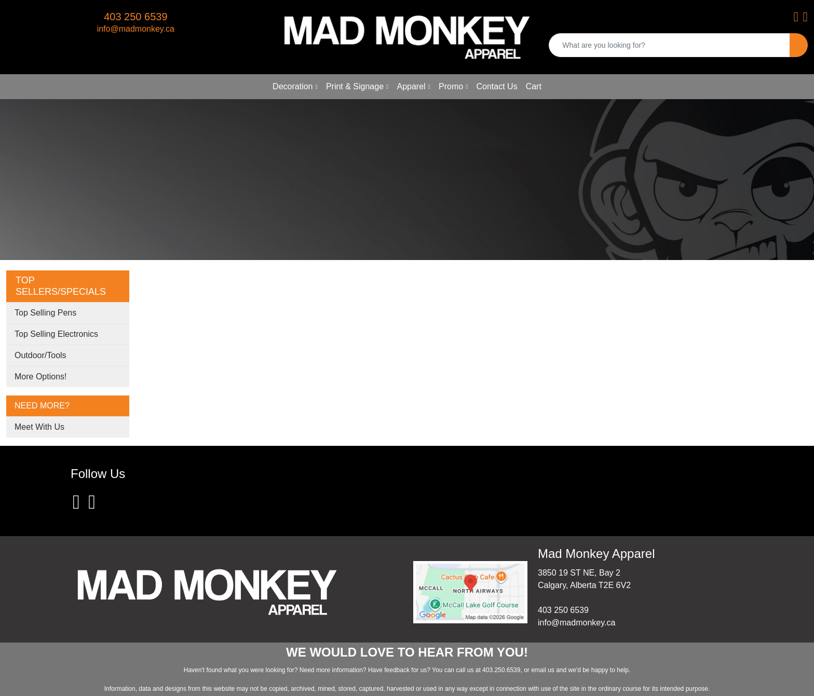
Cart (533, 86)
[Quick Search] (669, 45)
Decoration (293, 86)
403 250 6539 (135, 16)
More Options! (40, 376)
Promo (451, 86)
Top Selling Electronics (56, 334)
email (539, 670)
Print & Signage (355, 86)
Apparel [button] (411, 86)
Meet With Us (39, 426)
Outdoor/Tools (40, 355)
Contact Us (497, 86)
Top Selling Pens (45, 312)
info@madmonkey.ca (135, 28)
